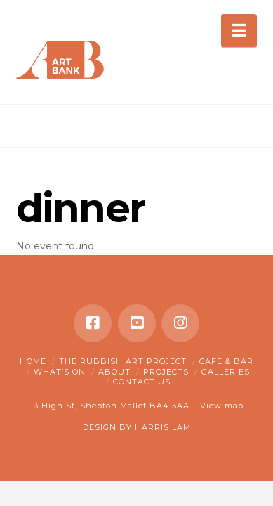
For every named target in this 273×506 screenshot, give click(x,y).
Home (33, 361)
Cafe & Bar (226, 361)
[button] (239, 30)
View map (222, 405)
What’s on (60, 372)
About (114, 372)
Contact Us (142, 382)
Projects (166, 372)
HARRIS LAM (163, 427)
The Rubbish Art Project (123, 361)
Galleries (225, 372)
